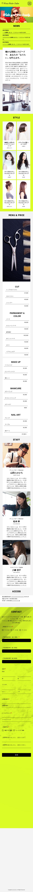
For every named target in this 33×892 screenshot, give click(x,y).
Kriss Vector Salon (10, 3)
